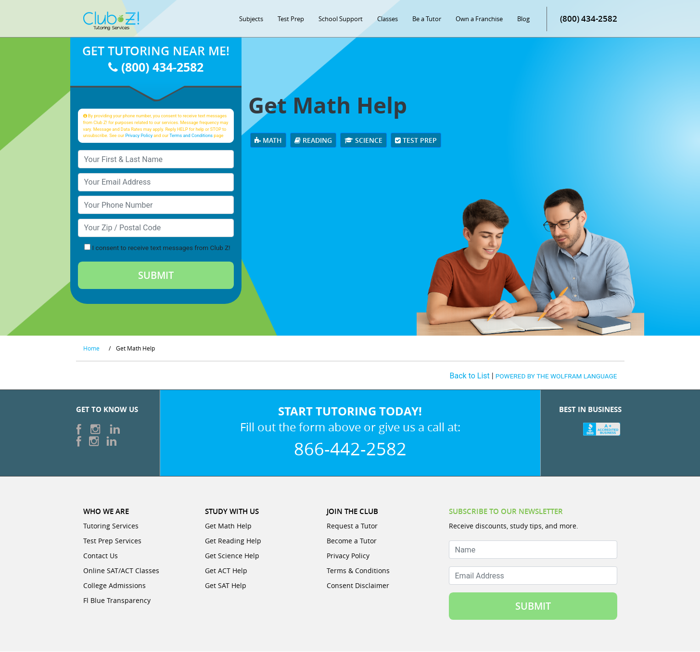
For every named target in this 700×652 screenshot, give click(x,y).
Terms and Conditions (191, 135)
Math (268, 140)
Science (363, 140)
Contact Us (100, 556)
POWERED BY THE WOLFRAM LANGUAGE (556, 377)
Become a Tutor (352, 541)
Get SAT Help (225, 585)
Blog (523, 19)
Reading (313, 140)
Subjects (251, 19)
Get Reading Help (233, 541)
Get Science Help (232, 556)
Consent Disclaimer (358, 585)
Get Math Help (228, 526)
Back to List (470, 376)
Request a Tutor (352, 526)
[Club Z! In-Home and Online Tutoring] (111, 20)
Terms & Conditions (358, 571)
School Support (340, 19)
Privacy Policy (139, 135)
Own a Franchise (479, 19)
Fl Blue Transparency (117, 600)
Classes (387, 19)
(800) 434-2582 (588, 19)
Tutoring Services (111, 526)
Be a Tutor (426, 19)
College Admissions (114, 585)
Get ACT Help (226, 571)
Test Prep (291, 19)
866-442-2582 (350, 449)
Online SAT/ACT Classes (121, 571)
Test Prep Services (112, 541)
